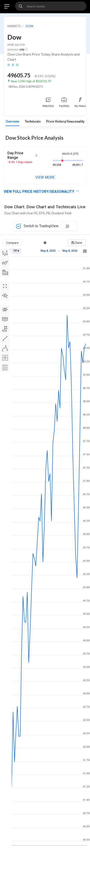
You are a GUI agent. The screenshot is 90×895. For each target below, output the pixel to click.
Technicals (33, 121)
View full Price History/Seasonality (39, 191)
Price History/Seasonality (65, 121)
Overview (12, 121)
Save (77, 242)
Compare (12, 242)
